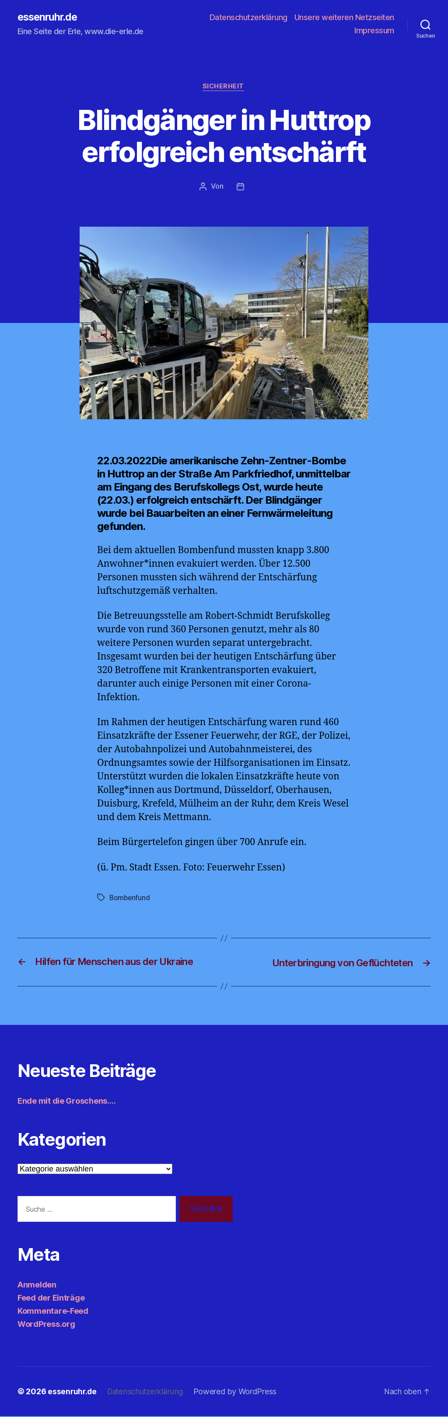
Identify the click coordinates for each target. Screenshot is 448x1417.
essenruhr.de (49, 17)
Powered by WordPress (239, 1392)
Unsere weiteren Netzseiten (344, 17)
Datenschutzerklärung (248, 17)
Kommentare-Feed (53, 1311)
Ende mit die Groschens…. (67, 1101)
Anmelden (37, 1285)
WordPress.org (46, 1324)
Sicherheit (224, 87)
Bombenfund (130, 898)
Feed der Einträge (51, 1298)
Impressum (374, 30)
